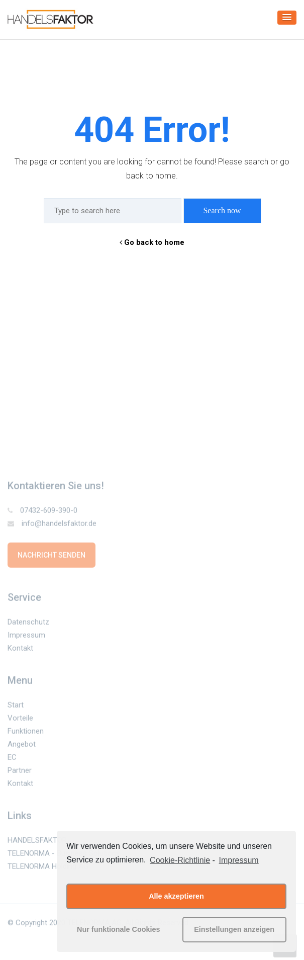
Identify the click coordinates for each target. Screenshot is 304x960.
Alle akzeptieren (176, 896)
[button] (286, 18)
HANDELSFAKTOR (37, 841)
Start (16, 706)
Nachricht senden (51, 557)
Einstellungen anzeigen (234, 929)
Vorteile (20, 719)
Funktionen (26, 732)
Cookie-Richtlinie (180, 860)
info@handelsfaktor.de (52, 525)
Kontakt (20, 649)
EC (12, 758)
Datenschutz (28, 623)
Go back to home (152, 242)
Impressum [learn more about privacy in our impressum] (239, 860)
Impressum (26, 636)
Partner (20, 771)
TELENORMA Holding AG (48, 867)
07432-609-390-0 (42, 511)
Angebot (22, 745)
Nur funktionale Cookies (118, 929)
